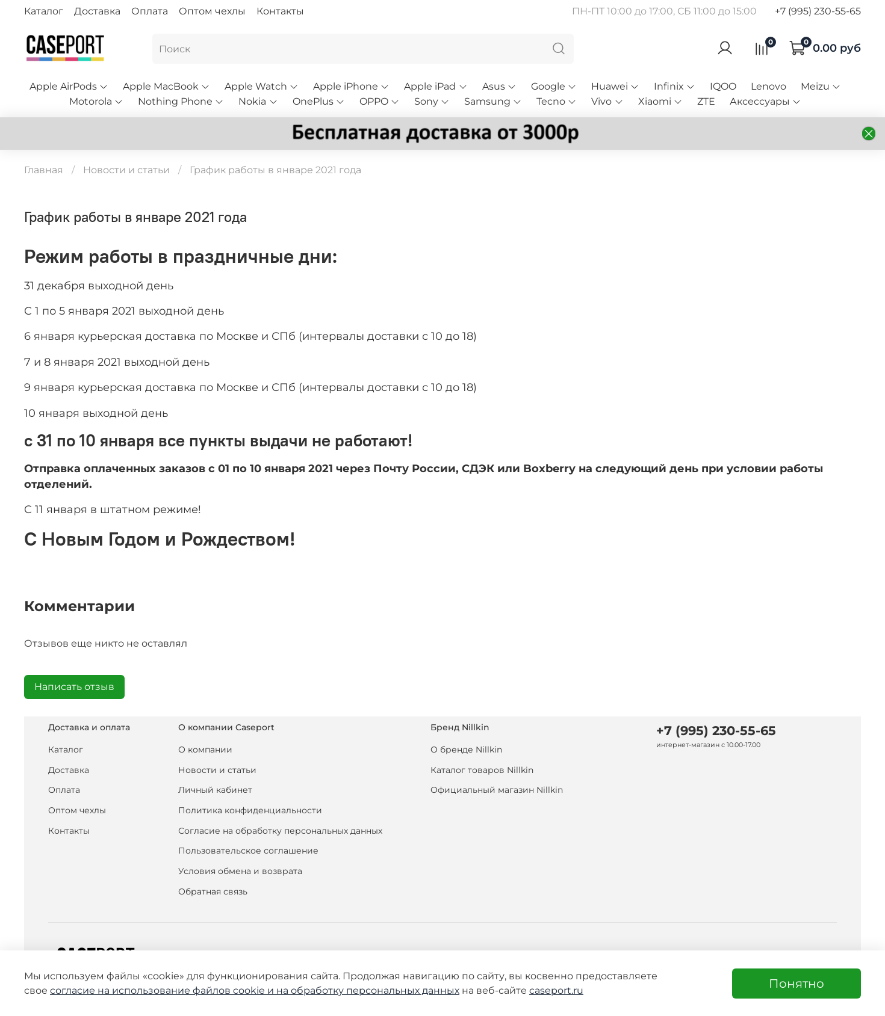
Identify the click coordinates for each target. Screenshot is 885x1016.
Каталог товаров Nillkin (481, 770)
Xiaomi (660, 101)
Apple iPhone (351, 86)
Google (554, 86)
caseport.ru (556, 990)
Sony (432, 101)
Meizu (821, 86)
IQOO (723, 86)
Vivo (607, 101)
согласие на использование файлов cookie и (163, 990)
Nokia (258, 101)
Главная (43, 170)
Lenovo (768, 86)
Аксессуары (765, 101)
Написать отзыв (74, 686)
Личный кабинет (215, 789)
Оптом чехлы (212, 11)
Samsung (493, 101)
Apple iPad (435, 86)
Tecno (556, 101)
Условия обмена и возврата (240, 871)
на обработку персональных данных (367, 990)
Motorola (96, 101)
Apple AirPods (69, 86)
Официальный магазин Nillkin (496, 789)
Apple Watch (262, 86)
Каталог (43, 11)
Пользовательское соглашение (248, 850)
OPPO (379, 101)
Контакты (280, 11)
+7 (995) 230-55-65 (818, 11)
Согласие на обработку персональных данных (280, 830)
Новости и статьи (126, 170)
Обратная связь (212, 891)
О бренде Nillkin (466, 749)
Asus (499, 86)
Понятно (796, 983)
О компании (205, 749)
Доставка (97, 11)
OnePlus (319, 101)
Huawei (615, 86)
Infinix (674, 86)
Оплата (149, 11)
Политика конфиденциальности (250, 810)
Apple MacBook (166, 86)
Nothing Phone (181, 101)
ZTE (706, 101)
